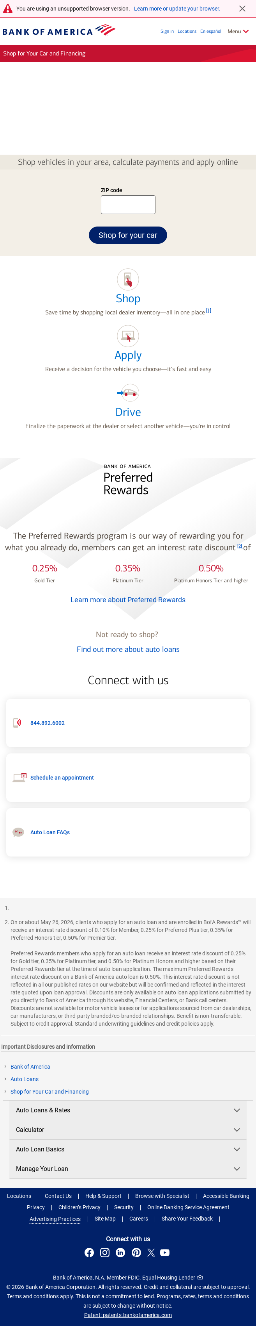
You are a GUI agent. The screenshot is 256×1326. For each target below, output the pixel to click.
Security (124, 1207)
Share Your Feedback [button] (187, 1218)
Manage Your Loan (129, 1169)
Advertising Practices (55, 1219)
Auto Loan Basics (129, 1149)
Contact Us (58, 1196)
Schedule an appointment (62, 778)
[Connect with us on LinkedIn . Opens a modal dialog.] (122, 1254)
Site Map (105, 1218)
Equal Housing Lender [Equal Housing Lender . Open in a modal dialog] (168, 1277)
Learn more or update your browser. (177, 8)
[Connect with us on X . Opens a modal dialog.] (151, 1254)
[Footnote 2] (240, 546)
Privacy (36, 1207)
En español (210, 31)
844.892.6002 (47, 723)
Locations (187, 31)
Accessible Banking (226, 1196)
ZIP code (112, 191)
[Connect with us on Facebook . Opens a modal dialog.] (90, 1254)
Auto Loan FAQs (50, 832)
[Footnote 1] (208, 310)
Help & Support (103, 1196)
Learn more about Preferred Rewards (128, 600)
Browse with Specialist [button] (162, 1196)
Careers (138, 1218)
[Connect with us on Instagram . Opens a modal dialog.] (106, 1254)
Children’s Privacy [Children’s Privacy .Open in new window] (79, 1207)
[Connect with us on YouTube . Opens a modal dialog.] (166, 1254)
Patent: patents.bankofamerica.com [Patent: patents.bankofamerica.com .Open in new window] (128, 1315)
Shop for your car (133, 235)
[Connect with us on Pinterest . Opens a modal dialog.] (137, 1254)
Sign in (167, 31)
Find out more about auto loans (128, 649)
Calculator (129, 1130)
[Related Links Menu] (238, 31)
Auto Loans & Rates (129, 1110)
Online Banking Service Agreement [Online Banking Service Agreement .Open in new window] (188, 1207)
